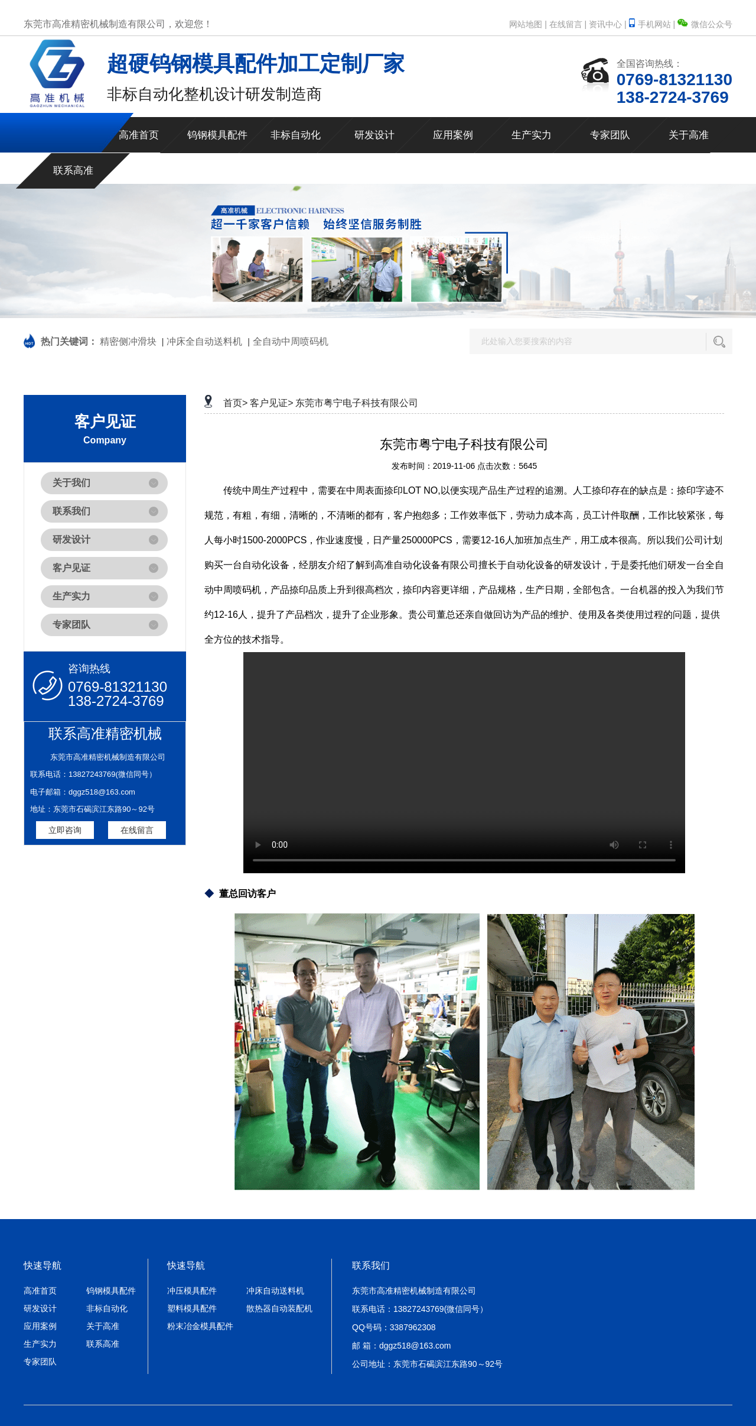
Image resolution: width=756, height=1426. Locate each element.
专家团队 (610, 135)
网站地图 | (528, 24)
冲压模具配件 (192, 1290)
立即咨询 (65, 830)
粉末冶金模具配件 (200, 1326)
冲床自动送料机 (275, 1290)
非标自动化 (296, 135)
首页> (235, 403)
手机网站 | (653, 24)
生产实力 (531, 135)
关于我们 (71, 483)
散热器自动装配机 (279, 1308)
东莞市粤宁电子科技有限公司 (356, 403)
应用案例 (453, 135)
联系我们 (71, 511)
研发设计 (374, 135)
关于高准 (689, 135)
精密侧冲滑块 (128, 341)
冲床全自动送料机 (204, 341)
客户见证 (71, 568)
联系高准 (73, 170)
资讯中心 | (608, 24)
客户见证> (271, 403)
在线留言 (137, 830)
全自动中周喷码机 (290, 341)
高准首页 (139, 135)
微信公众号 (704, 24)
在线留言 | (568, 24)
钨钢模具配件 (217, 135)
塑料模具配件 (192, 1308)
